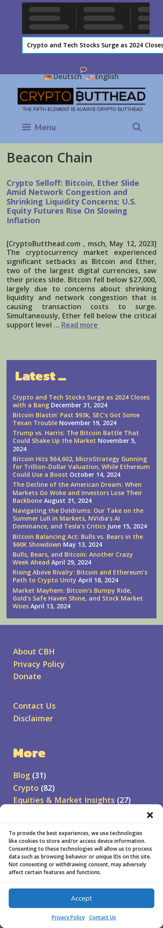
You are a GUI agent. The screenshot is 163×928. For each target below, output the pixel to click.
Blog (21, 775)
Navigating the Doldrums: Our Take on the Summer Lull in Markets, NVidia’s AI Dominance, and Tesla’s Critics (78, 518)
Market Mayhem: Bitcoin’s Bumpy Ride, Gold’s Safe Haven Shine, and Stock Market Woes (78, 598)
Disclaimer (33, 718)
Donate (27, 676)
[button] (150, 815)
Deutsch (63, 76)
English (102, 76)
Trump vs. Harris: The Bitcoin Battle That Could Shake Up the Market (76, 437)
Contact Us (102, 917)
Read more (79, 325)
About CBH (34, 651)
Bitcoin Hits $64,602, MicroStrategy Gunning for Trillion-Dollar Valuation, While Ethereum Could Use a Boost (81, 467)
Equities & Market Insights (64, 800)
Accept (81, 898)
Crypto (26, 788)
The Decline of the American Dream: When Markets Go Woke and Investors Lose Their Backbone (77, 492)
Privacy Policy (68, 917)
